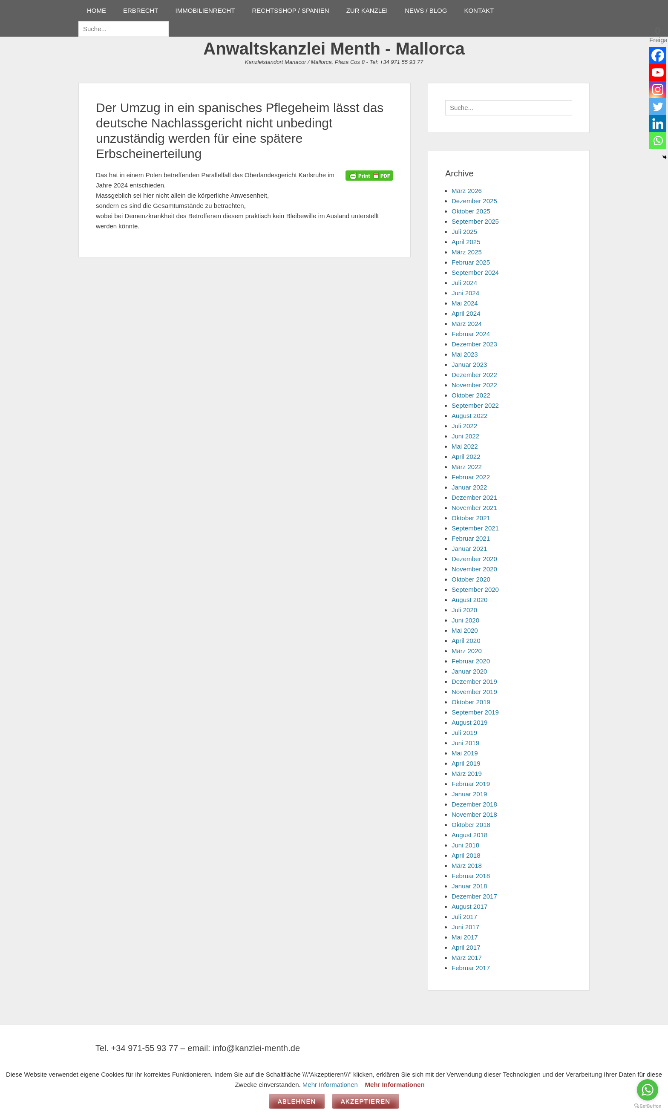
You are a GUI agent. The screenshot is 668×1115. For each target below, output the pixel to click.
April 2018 (466, 855)
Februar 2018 (471, 875)
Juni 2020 (465, 620)
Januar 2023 (469, 364)
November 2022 (474, 385)
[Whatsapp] (657, 140)
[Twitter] (657, 106)
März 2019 (467, 773)
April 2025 (466, 241)
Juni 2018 (465, 845)
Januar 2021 (469, 548)
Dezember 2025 (474, 201)
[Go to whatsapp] (647, 1090)
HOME (96, 10)
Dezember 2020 (474, 558)
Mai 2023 (465, 354)
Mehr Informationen (330, 1084)
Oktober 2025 (471, 211)
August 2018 (469, 834)
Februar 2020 (471, 661)
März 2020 (467, 650)
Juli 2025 (464, 231)
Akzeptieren (366, 1101)
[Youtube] (657, 72)
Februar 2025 (471, 262)
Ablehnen (297, 1101)
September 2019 (475, 712)
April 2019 (466, 763)
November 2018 (474, 814)
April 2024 (466, 313)
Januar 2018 (469, 886)
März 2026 (467, 190)
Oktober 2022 (471, 395)
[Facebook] (657, 55)
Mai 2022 (465, 446)
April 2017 (466, 947)
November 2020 (474, 569)
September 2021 (475, 528)
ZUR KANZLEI (367, 10)
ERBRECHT (140, 10)
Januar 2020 (469, 671)
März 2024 (467, 323)
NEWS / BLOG (426, 10)
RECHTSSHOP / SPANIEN (290, 10)
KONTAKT (479, 10)
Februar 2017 (471, 967)
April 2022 (466, 456)
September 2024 (475, 272)
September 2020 (475, 589)
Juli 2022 (464, 425)
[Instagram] (657, 89)
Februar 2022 (471, 477)
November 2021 (474, 507)
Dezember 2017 (474, 896)
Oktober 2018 (471, 824)
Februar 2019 (471, 783)
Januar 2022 (469, 487)
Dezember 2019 (474, 681)
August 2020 (469, 599)
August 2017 (469, 906)
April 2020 (466, 640)
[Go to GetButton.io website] (647, 1106)
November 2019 (474, 691)
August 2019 (469, 722)
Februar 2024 (471, 333)
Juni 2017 (465, 927)
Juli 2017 (464, 916)
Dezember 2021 (474, 497)
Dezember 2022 (474, 374)
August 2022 (469, 415)
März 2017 (467, 957)
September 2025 (475, 221)
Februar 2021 (471, 538)
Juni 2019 (465, 742)
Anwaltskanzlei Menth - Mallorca (333, 48)
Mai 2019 (465, 753)
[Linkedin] (657, 123)
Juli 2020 (464, 610)
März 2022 (467, 466)
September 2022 (475, 405)
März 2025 (467, 252)
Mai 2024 (465, 303)
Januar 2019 (469, 794)
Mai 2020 (465, 630)
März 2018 (467, 865)
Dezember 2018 (474, 804)
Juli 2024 (464, 282)
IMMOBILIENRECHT (205, 10)
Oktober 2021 (471, 517)
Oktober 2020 (471, 579)
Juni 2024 (465, 293)
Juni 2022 (465, 436)
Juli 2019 (464, 732)
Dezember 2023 (474, 344)
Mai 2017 (465, 937)
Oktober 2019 (471, 702)
